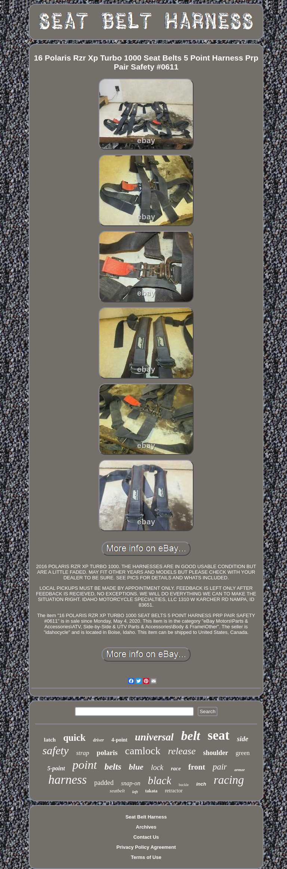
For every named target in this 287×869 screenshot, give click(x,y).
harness (67, 779)
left (135, 791)
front (196, 766)
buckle (184, 785)
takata (151, 790)
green (243, 752)
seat (218, 735)
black (160, 780)
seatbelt (116, 790)
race (176, 768)
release (181, 751)
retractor (173, 790)
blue (136, 766)
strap (82, 752)
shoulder (215, 752)
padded (104, 782)
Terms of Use (146, 857)
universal (154, 737)
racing (229, 779)
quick (74, 738)
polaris (107, 752)
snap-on (131, 783)
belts (112, 766)
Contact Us (146, 837)
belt (190, 736)
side (243, 739)
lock (157, 767)
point (84, 764)
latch (50, 740)
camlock (143, 750)
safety (56, 750)
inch (201, 784)
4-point (119, 740)
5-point (56, 768)
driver (98, 740)
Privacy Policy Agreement (146, 847)
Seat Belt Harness (146, 817)
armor (239, 769)
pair (220, 766)
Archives (146, 827)
